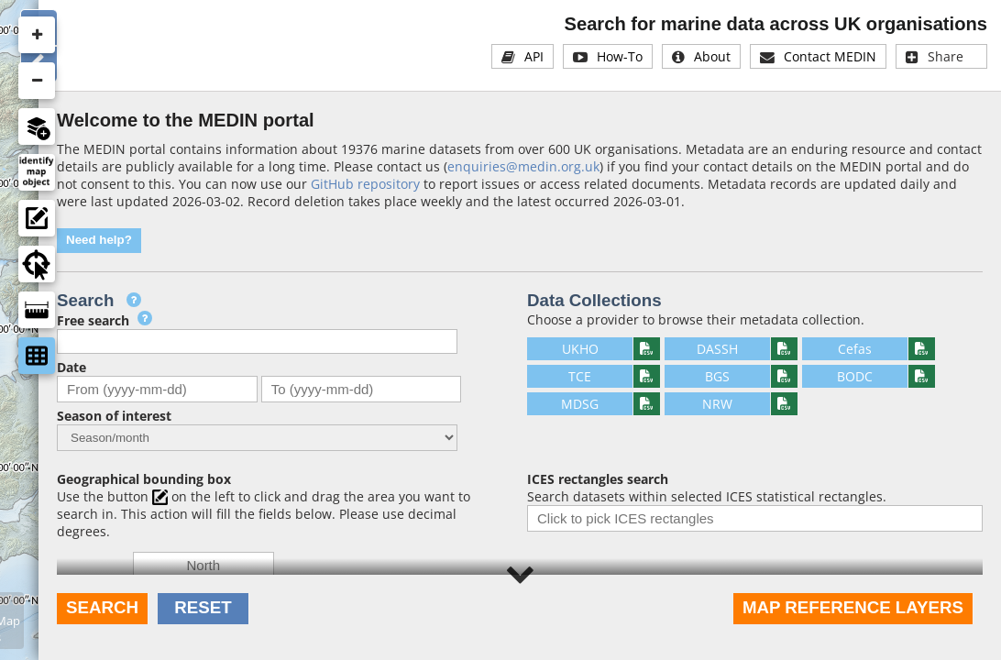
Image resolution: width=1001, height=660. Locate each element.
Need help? (99, 240)
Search (102, 607)
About (712, 56)
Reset (202, 607)
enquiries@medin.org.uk (523, 166)
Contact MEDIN (830, 56)
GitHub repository (365, 183)
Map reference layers (852, 607)
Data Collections (594, 300)
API (534, 56)
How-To (620, 56)
